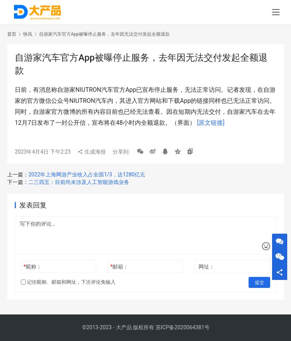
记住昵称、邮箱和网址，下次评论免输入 (68, 282)
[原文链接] (210, 122)
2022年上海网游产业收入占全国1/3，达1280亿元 (86, 174)
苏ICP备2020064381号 (183, 327)
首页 (11, 34)
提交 (259, 282)
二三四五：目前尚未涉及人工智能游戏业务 (78, 182)
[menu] (276, 12)
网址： (206, 267)
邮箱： (119, 267)
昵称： (32, 267)
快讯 (27, 34)
